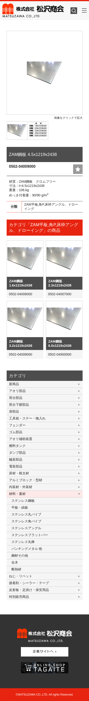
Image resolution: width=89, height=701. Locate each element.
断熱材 (16, 569)
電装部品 (15, 466)
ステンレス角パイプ (26, 521)
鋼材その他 (19, 555)
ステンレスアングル (26, 528)
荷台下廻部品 (19, 404)
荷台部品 (15, 398)
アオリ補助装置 (20, 439)
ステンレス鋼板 (23, 501)
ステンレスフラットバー (29, 535)
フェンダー (17, 425)
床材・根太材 (19, 473)
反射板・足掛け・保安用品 (29, 590)
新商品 (14, 384)
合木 (14, 562)
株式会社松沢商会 (33, 11)
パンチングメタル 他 (26, 549)
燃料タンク (17, 446)
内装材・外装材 (20, 487)
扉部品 (14, 411)
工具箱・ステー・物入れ (27, 418)
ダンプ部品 (17, 452)
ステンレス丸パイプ (26, 514)
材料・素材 (17, 494)
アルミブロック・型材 (25, 480)
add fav (78, 169)
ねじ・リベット (20, 576)
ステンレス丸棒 (23, 542)
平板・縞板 (19, 507)
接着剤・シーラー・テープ (29, 583)
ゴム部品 (15, 432)
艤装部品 (15, 459)
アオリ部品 (17, 391)
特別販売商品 (19, 597)
